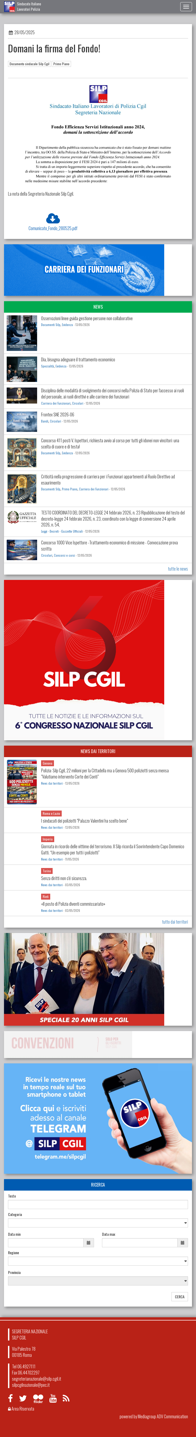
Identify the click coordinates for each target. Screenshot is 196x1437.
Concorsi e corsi (64, 555)
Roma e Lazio (51, 813)
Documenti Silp (50, 325)
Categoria (15, 1214)
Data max (108, 1234)
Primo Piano (61, 63)
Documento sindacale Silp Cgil (29, 63)
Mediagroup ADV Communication (163, 1416)
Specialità (47, 366)
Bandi (44, 421)
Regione (13, 1252)
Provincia (14, 1272)
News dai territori (52, 783)
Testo (12, 1196)
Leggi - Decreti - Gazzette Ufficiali (62, 531)
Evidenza (67, 325)
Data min (14, 1234)
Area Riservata (21, 1408)
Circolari (77, 403)
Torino (47, 871)
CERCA (180, 1296)
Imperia (48, 839)
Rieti (46, 896)
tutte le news (178, 568)
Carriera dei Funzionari (55, 403)
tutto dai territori (175, 922)
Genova (47, 763)
